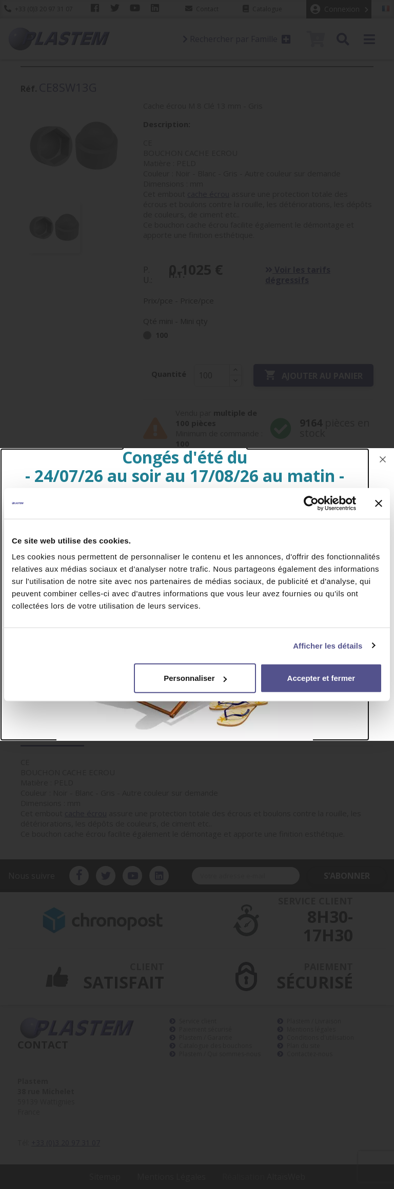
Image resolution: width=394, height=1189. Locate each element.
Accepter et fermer (321, 678)
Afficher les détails (327, 645)
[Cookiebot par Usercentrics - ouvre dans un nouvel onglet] (311, 503)
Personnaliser (195, 678)
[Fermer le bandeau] (378, 503)
